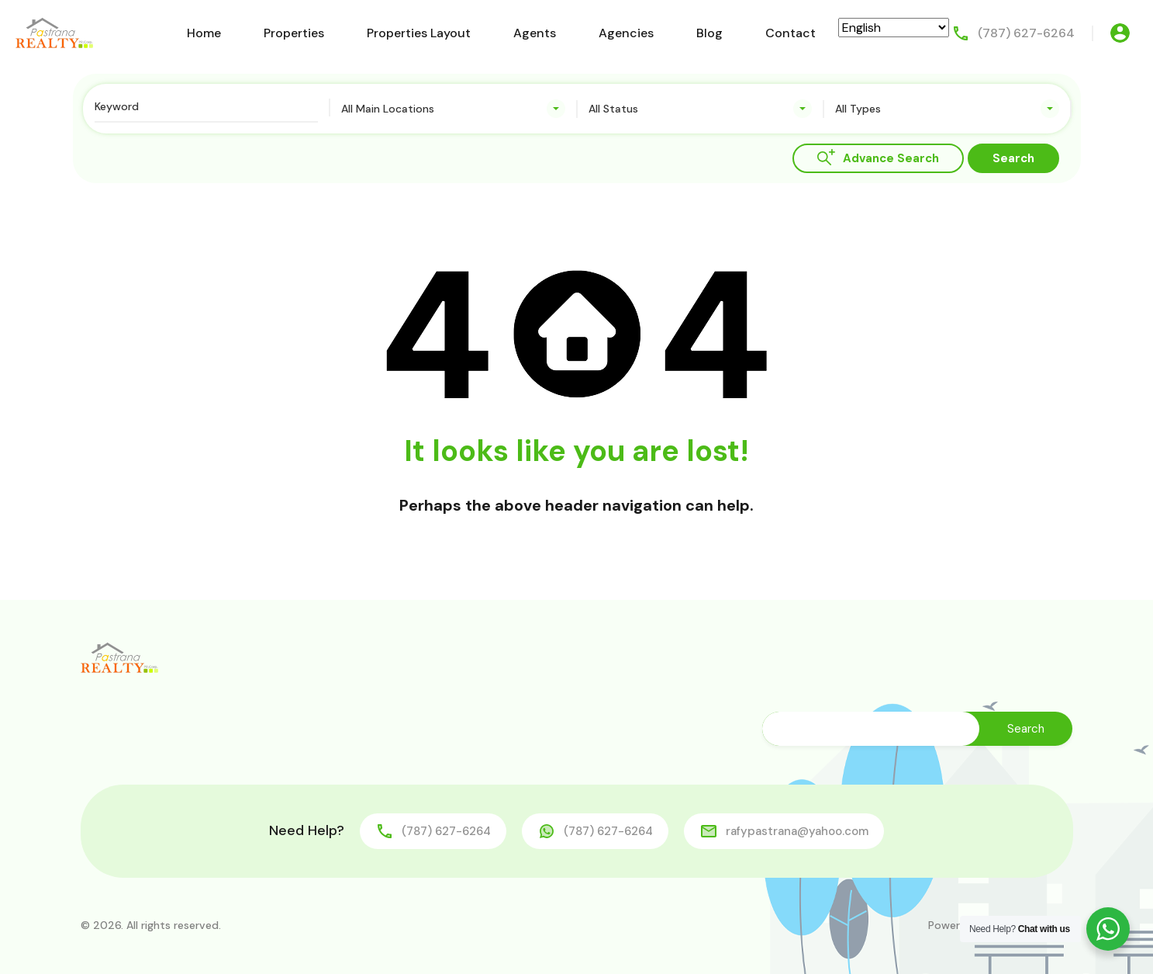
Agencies (626, 33)
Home (204, 33)
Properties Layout (419, 33)
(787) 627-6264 (1026, 33)
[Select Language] (893, 27)
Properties (294, 33)
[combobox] (453, 109)
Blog (709, 33)
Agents (534, 33)
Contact (790, 33)
